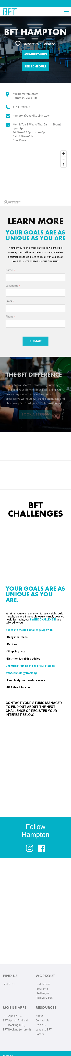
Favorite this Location (35, 43)
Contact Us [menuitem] (42, 1020)
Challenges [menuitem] (42, 993)
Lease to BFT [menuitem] (44, 1029)
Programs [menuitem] (42, 988)
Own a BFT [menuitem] (42, 1025)
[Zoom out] (63, 159)
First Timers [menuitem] (43, 984)
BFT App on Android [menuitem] (15, 1020)
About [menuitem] (39, 1015)
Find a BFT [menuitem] (9, 984)
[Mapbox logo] (12, 202)
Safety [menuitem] (40, 1034)
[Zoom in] (63, 153)
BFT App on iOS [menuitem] (12, 1015)
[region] (35, 177)
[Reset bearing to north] (63, 164)
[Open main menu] (66, 11)
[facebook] (41, 851)
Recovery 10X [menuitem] (44, 997)
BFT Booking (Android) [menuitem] (17, 1029)
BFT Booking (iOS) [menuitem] (14, 1025)
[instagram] (29, 851)
